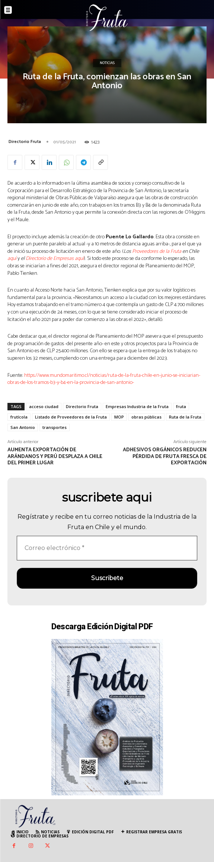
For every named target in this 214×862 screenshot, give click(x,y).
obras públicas (146, 417)
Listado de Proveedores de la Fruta (71, 417)
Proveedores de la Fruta (156, 251)
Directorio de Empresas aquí (55, 258)
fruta (181, 406)
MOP (119, 417)
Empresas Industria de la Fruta (137, 406)
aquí (11, 258)
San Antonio (22, 427)
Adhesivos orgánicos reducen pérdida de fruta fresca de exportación (165, 457)
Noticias (107, 63)
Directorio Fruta (25, 141)
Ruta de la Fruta (185, 417)
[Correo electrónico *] (107, 548)
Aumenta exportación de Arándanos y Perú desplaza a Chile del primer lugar (54, 457)
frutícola (19, 417)
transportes (54, 427)
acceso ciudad (43, 406)
